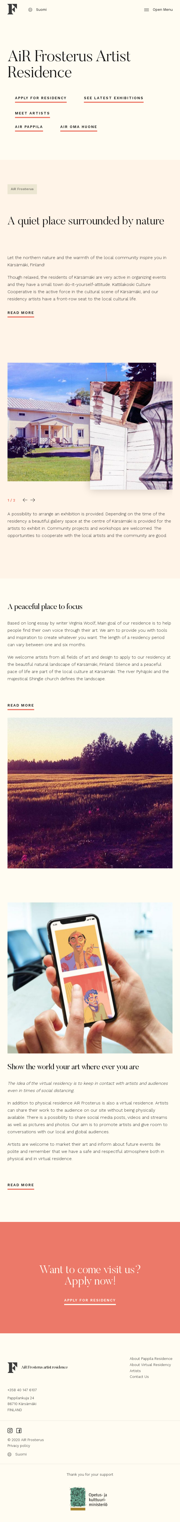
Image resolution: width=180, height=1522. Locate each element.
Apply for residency (90, 1300)
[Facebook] (18, 1430)
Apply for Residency (41, 98)
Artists (135, 1370)
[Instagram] (10, 1430)
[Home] (12, 10)
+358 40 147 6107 (22, 1390)
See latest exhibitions (114, 98)
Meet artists (32, 113)
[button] (25, 500)
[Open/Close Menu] (154, 10)
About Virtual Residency (150, 1365)
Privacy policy (19, 1446)
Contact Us (139, 1377)
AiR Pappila (29, 127)
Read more (21, 313)
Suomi (38, 10)
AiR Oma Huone (78, 127)
